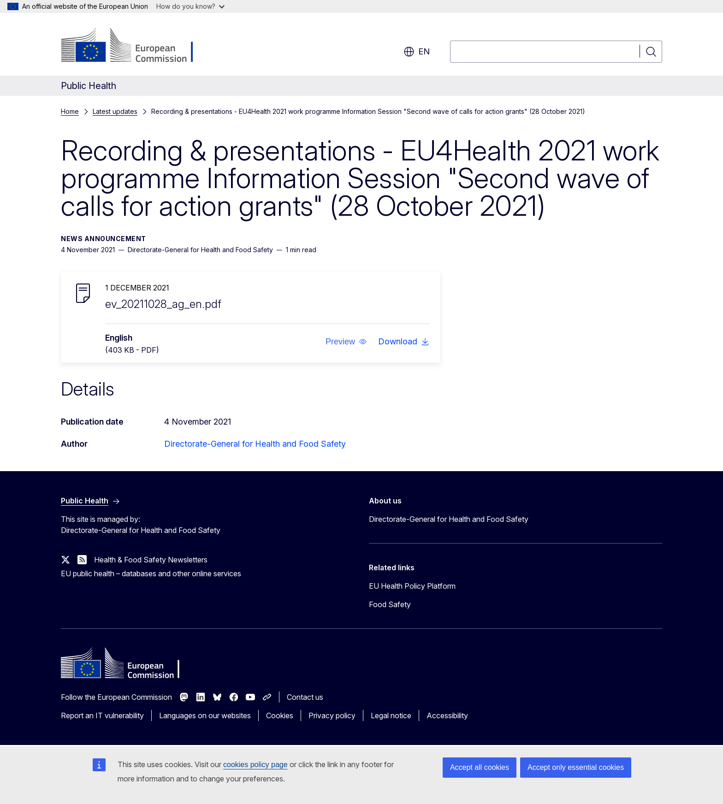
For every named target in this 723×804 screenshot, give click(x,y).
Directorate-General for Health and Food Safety (255, 444)
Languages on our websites (205, 715)
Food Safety (390, 604)
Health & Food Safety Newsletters (150, 559)
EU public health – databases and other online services (151, 573)
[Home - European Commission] (135, 46)
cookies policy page (255, 765)
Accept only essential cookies (575, 767)
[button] (346, 342)
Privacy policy (332, 715)
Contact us (305, 697)
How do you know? (190, 6)
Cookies (279, 715)
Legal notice (391, 715)
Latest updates (115, 111)
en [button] (416, 51)
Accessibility (447, 715)
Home (70, 111)
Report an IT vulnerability (102, 715)
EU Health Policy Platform (412, 586)
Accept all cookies (479, 767)
